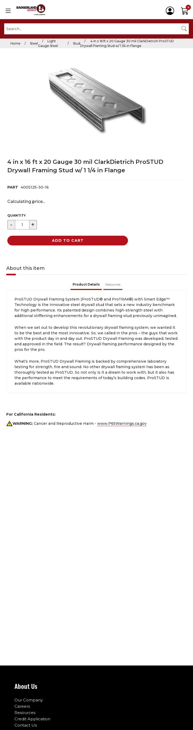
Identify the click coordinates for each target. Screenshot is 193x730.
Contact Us (25, 725)
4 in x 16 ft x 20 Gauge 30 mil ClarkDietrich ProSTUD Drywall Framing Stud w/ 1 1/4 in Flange (127, 43)
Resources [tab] (112, 284)
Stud (76, 43)
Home (15, 43)
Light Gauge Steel (48, 43)
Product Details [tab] (86, 284)
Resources (24, 712)
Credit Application (32, 718)
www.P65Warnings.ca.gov (122, 423)
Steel (34, 43)
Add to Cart (68, 240)
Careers (22, 706)
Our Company (28, 699)
